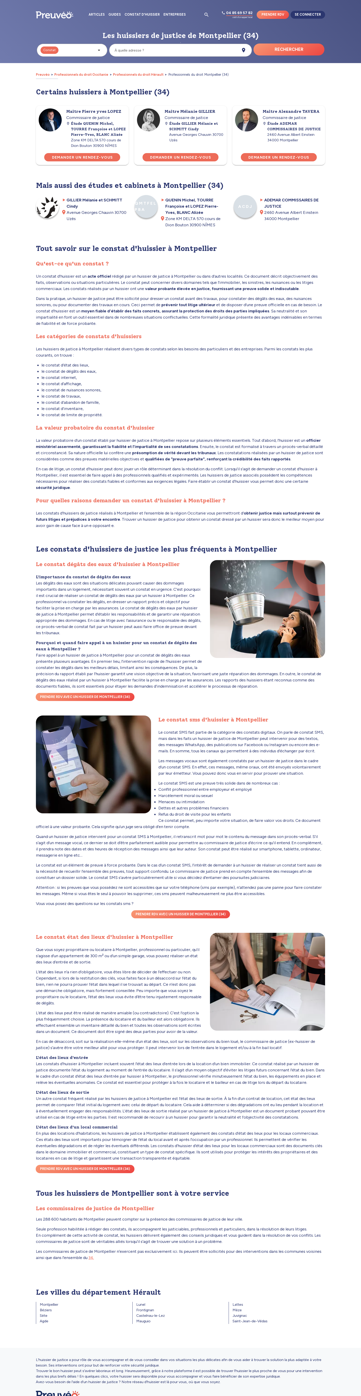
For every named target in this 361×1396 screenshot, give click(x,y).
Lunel (140, 1304)
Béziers (46, 1310)
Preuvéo (43, 75)
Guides (114, 14)
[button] (72, 50)
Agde (44, 1321)
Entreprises (174, 14)
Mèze (237, 1310)
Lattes (238, 1304)
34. (91, 1257)
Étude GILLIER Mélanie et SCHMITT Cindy (191, 126)
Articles (97, 14)
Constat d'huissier (142, 14)
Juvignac (240, 1315)
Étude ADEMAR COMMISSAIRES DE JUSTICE (292, 126)
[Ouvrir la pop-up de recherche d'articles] (206, 14)
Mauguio (143, 1321)
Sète (43, 1315)
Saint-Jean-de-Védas (250, 1321)
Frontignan (145, 1310)
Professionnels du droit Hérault (138, 75)
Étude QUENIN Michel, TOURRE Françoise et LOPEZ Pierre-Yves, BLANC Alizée (96, 129)
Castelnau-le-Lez (150, 1315)
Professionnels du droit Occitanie (81, 75)
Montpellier (49, 1304)
